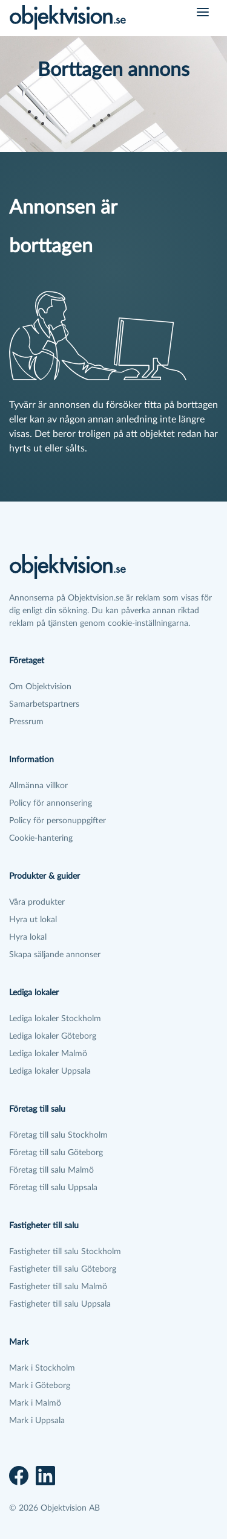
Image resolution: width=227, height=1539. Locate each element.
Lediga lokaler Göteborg (52, 1036)
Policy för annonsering (50, 803)
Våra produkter (37, 902)
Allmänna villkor (38, 786)
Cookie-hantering (41, 838)
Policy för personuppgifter (57, 821)
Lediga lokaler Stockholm (55, 1019)
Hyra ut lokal (33, 920)
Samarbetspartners (44, 704)
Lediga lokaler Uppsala (50, 1071)
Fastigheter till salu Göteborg (62, 1269)
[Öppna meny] (203, 12)
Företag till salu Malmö (51, 1170)
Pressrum (26, 722)
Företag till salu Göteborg (56, 1153)
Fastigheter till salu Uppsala (60, 1304)
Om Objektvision (40, 687)
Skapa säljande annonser (54, 955)
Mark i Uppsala (37, 1420)
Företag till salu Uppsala (53, 1188)
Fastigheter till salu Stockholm (65, 1251)
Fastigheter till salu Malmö (58, 1286)
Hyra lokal (28, 937)
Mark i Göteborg (39, 1385)
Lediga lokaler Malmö (48, 1054)
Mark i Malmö (35, 1403)
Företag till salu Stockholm (58, 1135)
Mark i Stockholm (42, 1368)
